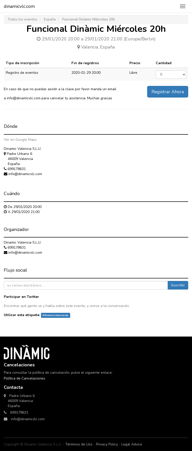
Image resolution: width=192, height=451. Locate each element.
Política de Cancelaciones (24, 378)
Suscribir (178, 285)
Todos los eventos (22, 19)
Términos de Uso (78, 444)
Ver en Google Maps (20, 139)
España (50, 19)
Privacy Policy (107, 444)
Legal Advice (131, 444)
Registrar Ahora (167, 92)
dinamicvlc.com (19, 6)
